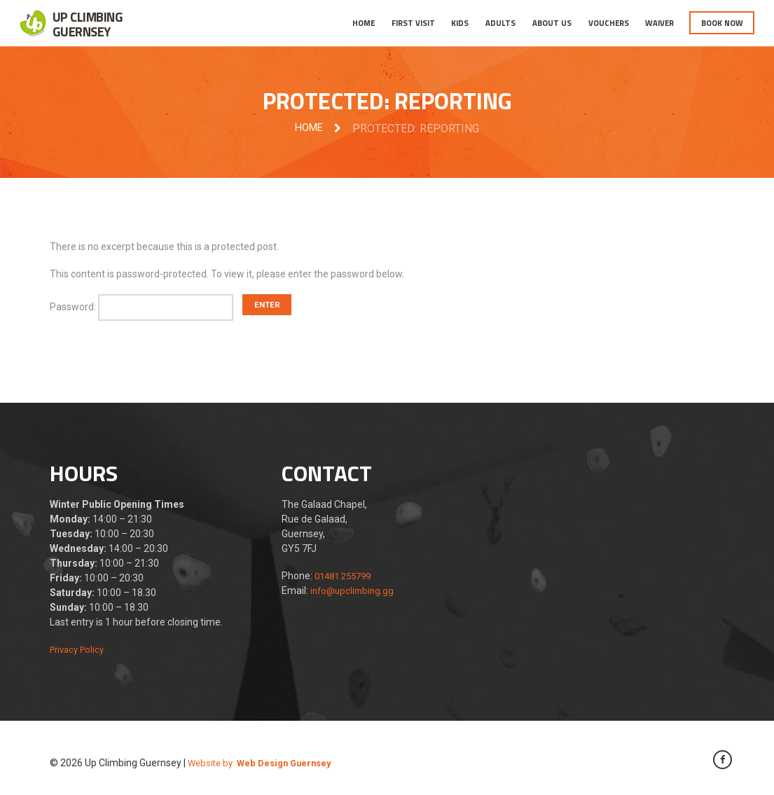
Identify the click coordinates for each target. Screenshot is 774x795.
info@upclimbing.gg (354, 592)
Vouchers (608, 23)
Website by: (264, 764)
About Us (552, 23)
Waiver (659, 23)
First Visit (413, 23)
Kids (460, 23)
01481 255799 (346, 577)
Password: (146, 309)
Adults (500, 23)
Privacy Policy (80, 651)
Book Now (722, 23)
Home (363, 23)
